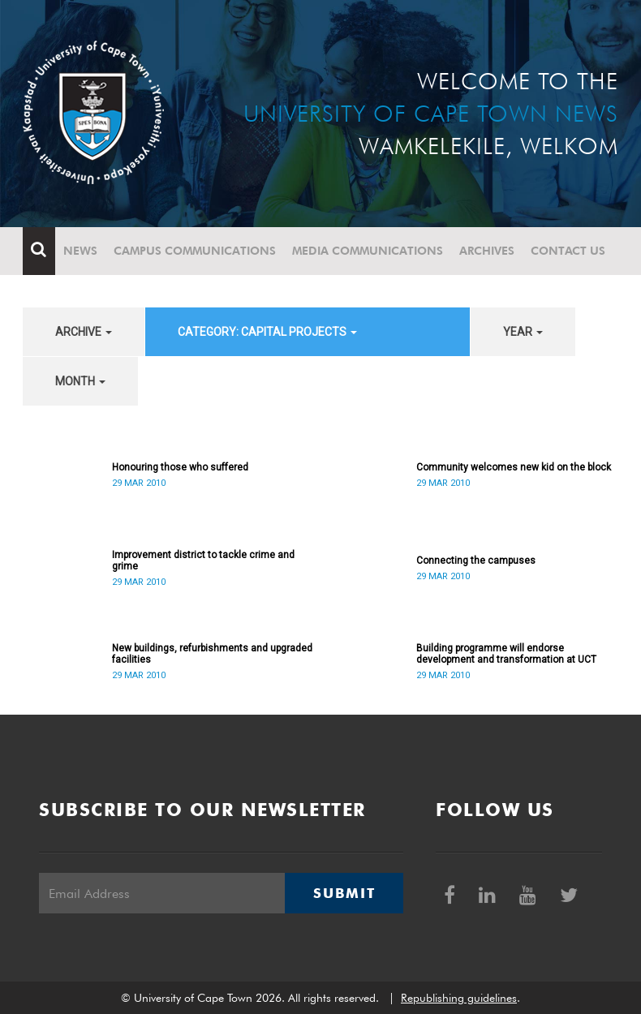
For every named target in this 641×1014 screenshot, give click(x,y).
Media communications (367, 250)
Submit (344, 893)
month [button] (80, 381)
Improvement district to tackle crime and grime (203, 560)
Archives (486, 250)
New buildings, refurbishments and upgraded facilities (212, 653)
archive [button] (83, 331)
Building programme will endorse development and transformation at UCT (506, 653)
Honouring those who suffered (180, 467)
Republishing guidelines (459, 997)
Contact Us (568, 250)
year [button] (523, 331)
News (80, 250)
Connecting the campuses (476, 560)
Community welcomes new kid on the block (513, 467)
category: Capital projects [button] (267, 331)
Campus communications (195, 250)
